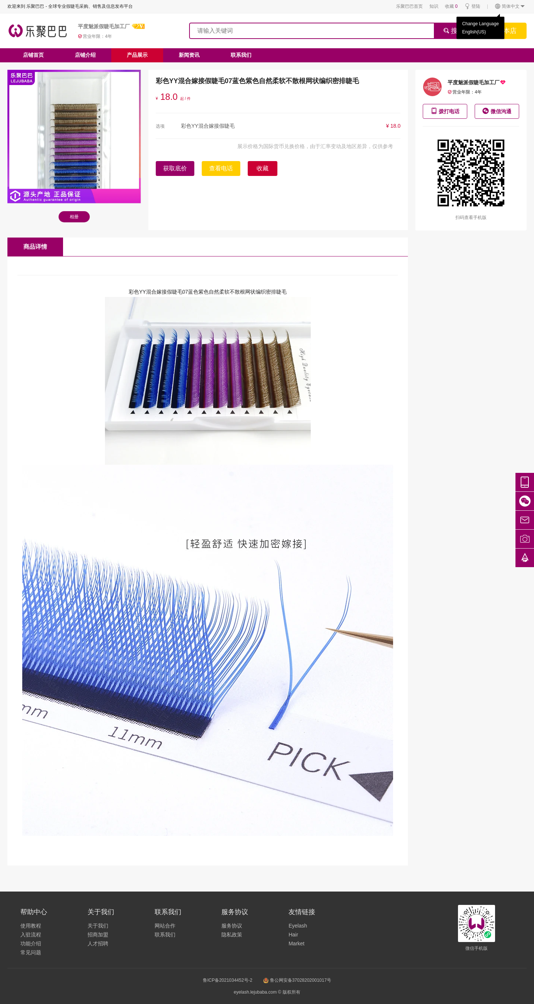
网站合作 (165, 926)
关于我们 (98, 926)
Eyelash (298, 926)
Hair (293, 935)
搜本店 (507, 31)
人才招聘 (98, 943)
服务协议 (231, 926)
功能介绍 (30, 943)
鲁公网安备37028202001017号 (297, 980)
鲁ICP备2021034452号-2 (227, 980)
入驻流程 (30, 935)
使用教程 (30, 926)
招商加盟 (98, 935)
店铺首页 (33, 55)
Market (296, 943)
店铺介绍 (85, 55)
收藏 (451, 6)
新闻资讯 (189, 55)
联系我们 (241, 55)
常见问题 (30, 952)
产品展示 (137, 55)
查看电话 (221, 168)
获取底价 (175, 168)
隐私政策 (231, 935)
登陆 (472, 6)
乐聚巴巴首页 (409, 6)
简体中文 (510, 6)
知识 (433, 6)
